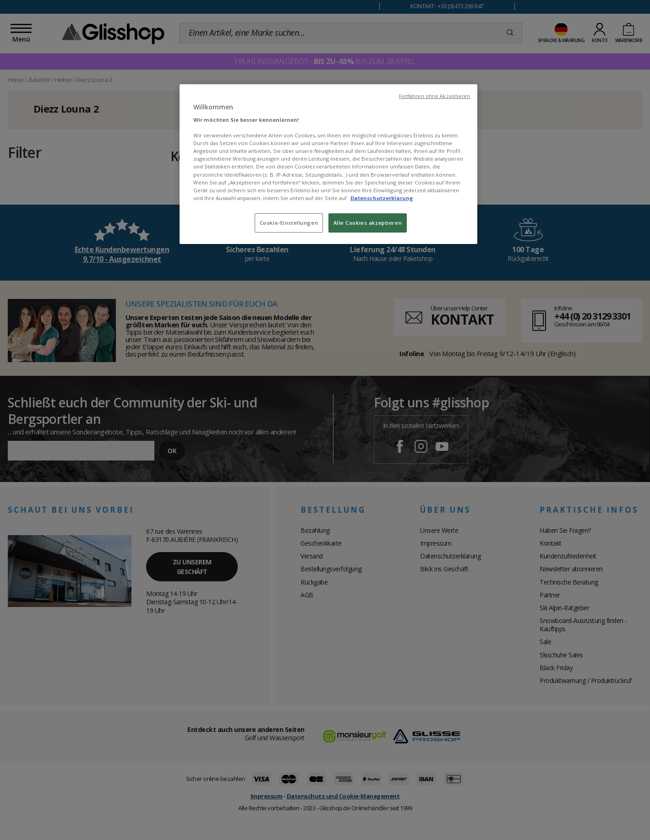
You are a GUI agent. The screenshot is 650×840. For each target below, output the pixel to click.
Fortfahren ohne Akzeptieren (434, 96)
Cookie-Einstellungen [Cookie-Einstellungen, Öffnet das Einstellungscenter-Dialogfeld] (289, 222)
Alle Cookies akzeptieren (367, 222)
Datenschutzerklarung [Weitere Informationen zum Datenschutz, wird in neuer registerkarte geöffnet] (381, 198)
